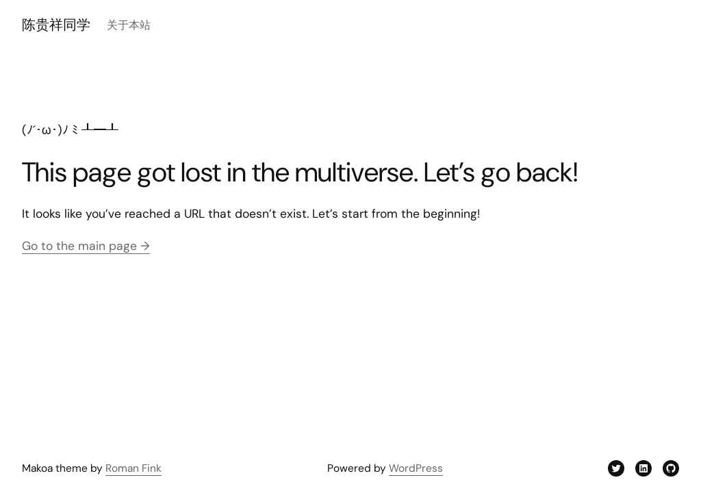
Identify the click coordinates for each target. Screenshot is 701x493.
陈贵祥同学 (56, 25)
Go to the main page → (86, 245)
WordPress (416, 468)
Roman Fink (133, 468)
